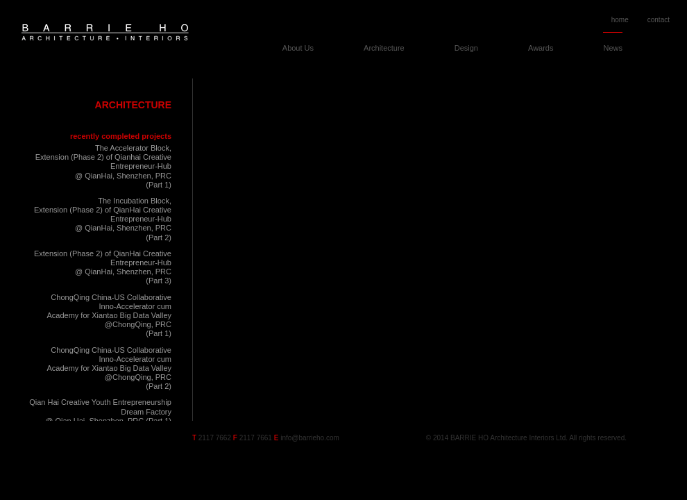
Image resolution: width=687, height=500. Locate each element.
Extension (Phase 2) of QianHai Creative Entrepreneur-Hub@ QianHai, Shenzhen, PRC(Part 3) (102, 267)
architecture (133, 104)
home (620, 20)
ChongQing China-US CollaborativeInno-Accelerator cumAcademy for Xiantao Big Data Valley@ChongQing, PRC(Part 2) (108, 368)
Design (466, 48)
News (612, 48)
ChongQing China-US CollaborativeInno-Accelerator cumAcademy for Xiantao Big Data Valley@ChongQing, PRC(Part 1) (108, 315)
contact (658, 20)
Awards (540, 48)
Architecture (384, 48)
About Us (298, 48)
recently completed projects (120, 136)
